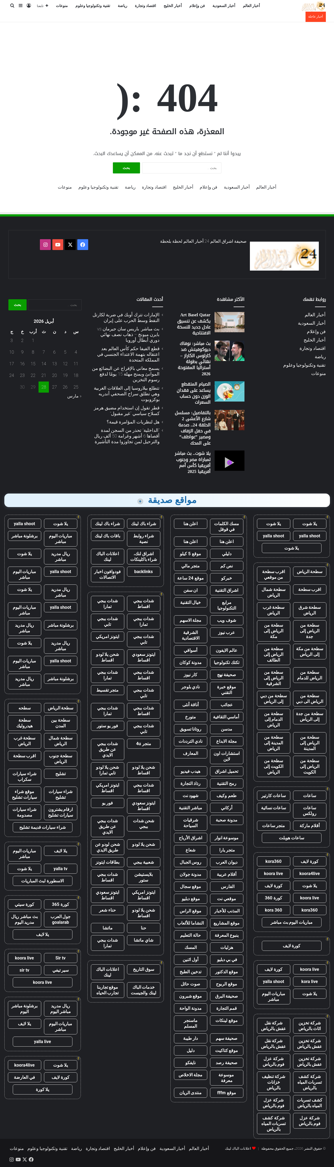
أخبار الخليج (173, 6)
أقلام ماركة (310, 825)
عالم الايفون (226, 650)
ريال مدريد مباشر (60, 556)
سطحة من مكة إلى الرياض (309, 651)
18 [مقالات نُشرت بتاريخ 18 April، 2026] (76, 375)
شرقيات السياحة (190, 822)
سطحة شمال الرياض (273, 592)
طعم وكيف (227, 795)
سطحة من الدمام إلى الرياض (273, 719)
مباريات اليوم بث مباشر (292, 922)
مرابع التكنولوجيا (226, 605)
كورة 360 (273, 897)
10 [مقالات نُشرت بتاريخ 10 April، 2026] (11, 352)
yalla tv (60, 868)
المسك (191, 947)
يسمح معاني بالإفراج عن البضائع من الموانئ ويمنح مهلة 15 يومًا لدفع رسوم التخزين (126, 374)
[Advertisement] (167, 40)
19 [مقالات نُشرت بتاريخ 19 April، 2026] (65, 375)
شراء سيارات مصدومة (24, 812)
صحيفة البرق (226, 996)
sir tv (24, 970)
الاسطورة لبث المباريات (42, 880)
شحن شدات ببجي (143, 823)
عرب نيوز (226, 632)
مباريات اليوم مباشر (273, 996)
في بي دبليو (226, 959)
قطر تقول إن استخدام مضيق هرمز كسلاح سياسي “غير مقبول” (127, 410)
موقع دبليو (190, 898)
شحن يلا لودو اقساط (107, 657)
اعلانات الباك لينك (107, 556)
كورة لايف (310, 861)
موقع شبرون (190, 996)
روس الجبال (191, 862)
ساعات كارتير (273, 795)
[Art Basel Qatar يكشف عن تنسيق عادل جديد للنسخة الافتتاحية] (229, 322)
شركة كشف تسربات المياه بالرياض (309, 1082)
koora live (273, 873)
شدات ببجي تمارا (107, 603)
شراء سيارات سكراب (24, 776)
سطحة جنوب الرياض (60, 758)
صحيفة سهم (227, 1038)
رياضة (122, 6)
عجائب (227, 704)
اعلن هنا (190, 523)
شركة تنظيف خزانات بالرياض (273, 1082)
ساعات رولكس (309, 810)
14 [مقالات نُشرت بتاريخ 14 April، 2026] (43, 363)
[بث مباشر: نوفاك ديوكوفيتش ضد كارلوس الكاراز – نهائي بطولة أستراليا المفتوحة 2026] (229, 351)
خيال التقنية (190, 602)
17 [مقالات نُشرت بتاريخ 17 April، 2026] (11, 363)
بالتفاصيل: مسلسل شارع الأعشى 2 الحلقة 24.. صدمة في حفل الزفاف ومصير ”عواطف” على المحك (192, 428)
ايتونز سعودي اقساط (143, 657)
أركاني (226, 807)
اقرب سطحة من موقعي (273, 574)
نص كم (226, 565)
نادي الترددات (191, 741)
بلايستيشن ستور (143, 877)
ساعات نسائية (273, 807)
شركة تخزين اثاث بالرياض (309, 1025)
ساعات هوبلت (291, 837)
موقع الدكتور (226, 971)
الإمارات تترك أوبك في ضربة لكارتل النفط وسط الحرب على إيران (126, 317)
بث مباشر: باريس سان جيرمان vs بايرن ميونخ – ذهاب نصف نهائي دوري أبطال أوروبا (128, 334)
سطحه (24, 708)
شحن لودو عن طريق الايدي (107, 847)
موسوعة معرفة (226, 1077)
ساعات (309, 795)
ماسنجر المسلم (191, 1023)
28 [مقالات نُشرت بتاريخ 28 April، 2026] (43, 387)
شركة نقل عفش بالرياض (273, 1025)
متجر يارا (226, 850)
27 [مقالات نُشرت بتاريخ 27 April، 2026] (54, 387)
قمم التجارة (226, 1008)
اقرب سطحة (309, 589)
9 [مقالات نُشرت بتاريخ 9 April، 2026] (22, 352)
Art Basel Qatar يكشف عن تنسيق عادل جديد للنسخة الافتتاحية (194, 324)
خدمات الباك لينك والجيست (143, 990)
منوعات (62, 6)
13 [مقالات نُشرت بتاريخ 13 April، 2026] (54, 363)
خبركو (226, 578)
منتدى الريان (190, 1092)
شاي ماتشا (143, 940)
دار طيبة (190, 1038)
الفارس (226, 886)
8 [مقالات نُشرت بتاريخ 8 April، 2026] (33, 352)
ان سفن (190, 590)
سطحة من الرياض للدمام (309, 675)
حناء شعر (107, 910)
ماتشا (108, 928)
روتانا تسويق (191, 729)
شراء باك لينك (143, 523)
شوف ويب (226, 620)
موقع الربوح (226, 984)
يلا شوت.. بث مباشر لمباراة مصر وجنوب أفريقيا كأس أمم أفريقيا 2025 (193, 462)
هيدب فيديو (191, 771)
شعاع (190, 850)
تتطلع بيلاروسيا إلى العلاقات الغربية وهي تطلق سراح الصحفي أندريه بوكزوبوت (127, 393)
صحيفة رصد (226, 1062)
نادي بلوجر (190, 686)
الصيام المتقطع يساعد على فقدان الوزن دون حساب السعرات (194, 393)
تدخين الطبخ (190, 971)
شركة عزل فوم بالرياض (274, 1061)
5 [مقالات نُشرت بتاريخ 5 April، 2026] (65, 352)
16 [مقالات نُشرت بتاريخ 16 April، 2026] (22, 363)
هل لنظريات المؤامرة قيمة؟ (133, 422)
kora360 (273, 861)
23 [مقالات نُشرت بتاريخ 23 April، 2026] (22, 375)
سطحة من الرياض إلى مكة (273, 631)
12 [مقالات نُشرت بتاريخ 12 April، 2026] (65, 363)
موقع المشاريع (227, 923)
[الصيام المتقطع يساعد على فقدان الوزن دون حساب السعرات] (229, 391)
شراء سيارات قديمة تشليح (42, 827)
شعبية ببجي (143, 862)
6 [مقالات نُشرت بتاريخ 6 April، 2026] (54, 352)
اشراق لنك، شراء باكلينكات (143, 556)
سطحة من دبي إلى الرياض (273, 698)
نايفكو (190, 1062)
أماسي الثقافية (226, 716)
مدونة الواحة (190, 1008)
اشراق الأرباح (190, 837)
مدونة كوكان (190, 662)
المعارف (190, 753)
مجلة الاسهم (191, 620)
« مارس (74, 396)
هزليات (226, 947)
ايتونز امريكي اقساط (107, 788)
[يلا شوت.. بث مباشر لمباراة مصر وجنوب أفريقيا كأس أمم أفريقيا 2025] (229, 461)
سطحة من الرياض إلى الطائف (273, 654)
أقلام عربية (227, 874)
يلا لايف (60, 850)
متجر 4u (143, 743)
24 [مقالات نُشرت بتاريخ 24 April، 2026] (11, 375)
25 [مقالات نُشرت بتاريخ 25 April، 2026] (76, 387)
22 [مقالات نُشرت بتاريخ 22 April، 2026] (33, 375)
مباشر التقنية (190, 807)
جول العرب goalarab (60, 919)
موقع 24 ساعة (190, 578)
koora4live (309, 873)
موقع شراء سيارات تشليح (24, 794)
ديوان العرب (226, 862)
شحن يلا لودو (143, 844)
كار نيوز (190, 674)
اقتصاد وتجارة (145, 6)
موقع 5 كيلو (190, 553)
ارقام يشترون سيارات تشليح (60, 812)
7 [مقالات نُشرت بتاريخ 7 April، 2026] (44, 352)
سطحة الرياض (310, 571)
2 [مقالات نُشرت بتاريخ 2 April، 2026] (22, 340)
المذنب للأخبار (227, 910)
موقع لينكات (226, 1020)
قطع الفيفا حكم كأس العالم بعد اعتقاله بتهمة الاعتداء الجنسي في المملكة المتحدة (128, 354)
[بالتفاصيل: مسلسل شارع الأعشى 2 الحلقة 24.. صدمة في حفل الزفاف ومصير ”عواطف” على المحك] (229, 420)
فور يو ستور (107, 725)
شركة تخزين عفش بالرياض (309, 1043)
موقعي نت (226, 898)
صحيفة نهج (226, 674)
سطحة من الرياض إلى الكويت (309, 766)
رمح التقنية (226, 783)
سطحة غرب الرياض (274, 610)
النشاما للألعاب (190, 923)
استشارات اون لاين (227, 756)
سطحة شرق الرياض (309, 610)
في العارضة (24, 1077)
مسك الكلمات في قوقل (226, 526)
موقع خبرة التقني (226, 689)
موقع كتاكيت (226, 1050)
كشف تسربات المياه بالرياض (309, 1102)
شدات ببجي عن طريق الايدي (107, 749)
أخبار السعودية (223, 6)
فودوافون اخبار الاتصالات (107, 574)
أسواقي (190, 650)
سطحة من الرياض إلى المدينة (309, 743)
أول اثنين (190, 959)
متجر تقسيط (107, 690)
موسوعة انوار (227, 837)
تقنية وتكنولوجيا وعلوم (92, 6)
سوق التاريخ (143, 969)
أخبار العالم (251, 6)
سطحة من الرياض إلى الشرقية (273, 678)
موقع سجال (190, 886)
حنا (143, 928)
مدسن (226, 729)
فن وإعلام (197, 6)
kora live (309, 981)
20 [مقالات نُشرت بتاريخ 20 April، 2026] (54, 375)
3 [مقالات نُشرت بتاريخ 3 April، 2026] (11, 340)
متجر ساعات (273, 825)
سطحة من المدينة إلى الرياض (273, 743)
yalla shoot (309, 535)
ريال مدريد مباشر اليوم (60, 1008)
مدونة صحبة (226, 820)
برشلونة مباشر (24, 535)
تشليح (60, 773)
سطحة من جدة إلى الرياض (309, 716)
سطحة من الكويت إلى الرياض (273, 766)
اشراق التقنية (226, 590)
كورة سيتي (24, 904)
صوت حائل (190, 984)
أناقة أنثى (190, 704)
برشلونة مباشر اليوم (24, 1008)
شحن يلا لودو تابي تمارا (107, 770)
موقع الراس (190, 910)
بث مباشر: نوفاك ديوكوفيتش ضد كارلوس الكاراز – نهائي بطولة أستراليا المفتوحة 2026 (194, 358)
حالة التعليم (190, 935)
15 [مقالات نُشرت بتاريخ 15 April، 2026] (33, 363)
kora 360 (273, 910)
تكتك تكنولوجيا (226, 662)
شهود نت (191, 795)
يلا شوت (309, 523)
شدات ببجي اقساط (143, 603)
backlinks (143, 571)
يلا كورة (42, 1089)
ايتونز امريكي (107, 636)
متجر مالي (190, 565)
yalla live (42, 1041)
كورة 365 (60, 904)
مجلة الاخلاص (191, 1074)
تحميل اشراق (226, 771)
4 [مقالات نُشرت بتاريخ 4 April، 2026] (76, 352)
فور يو (107, 803)
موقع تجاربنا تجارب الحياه (107, 990)
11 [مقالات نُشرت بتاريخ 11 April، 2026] (76, 363)
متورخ (190, 716)
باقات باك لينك (107, 535)
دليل (191, 1050)
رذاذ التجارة (190, 783)
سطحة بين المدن (60, 723)
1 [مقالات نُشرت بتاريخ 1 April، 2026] (33, 340)
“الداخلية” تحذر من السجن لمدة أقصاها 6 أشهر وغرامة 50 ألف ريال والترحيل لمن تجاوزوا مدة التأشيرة (127, 436)
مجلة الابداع (226, 741)
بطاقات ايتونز (107, 862)
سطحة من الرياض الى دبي (309, 698)
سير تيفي (60, 970)
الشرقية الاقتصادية (190, 635)
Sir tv (60, 958)
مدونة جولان (191, 874)
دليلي (226, 553)
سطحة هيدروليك (24, 723)
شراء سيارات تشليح (60, 794)
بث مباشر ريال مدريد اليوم (24, 919)
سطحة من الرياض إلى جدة (309, 631)
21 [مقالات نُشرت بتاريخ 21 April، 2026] (43, 375)
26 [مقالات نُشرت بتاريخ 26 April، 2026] (65, 387)
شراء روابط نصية (143, 538)
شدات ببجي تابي (107, 621)
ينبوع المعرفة (226, 935)
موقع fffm (226, 1092)
